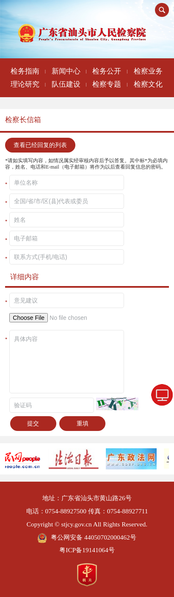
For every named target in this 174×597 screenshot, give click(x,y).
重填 (82, 423)
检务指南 (25, 71)
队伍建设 (66, 84)
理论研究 (25, 84)
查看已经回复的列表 (40, 145)
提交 (33, 423)
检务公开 (106, 71)
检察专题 (106, 84)
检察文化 (148, 84)
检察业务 (148, 71)
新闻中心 (66, 71)
